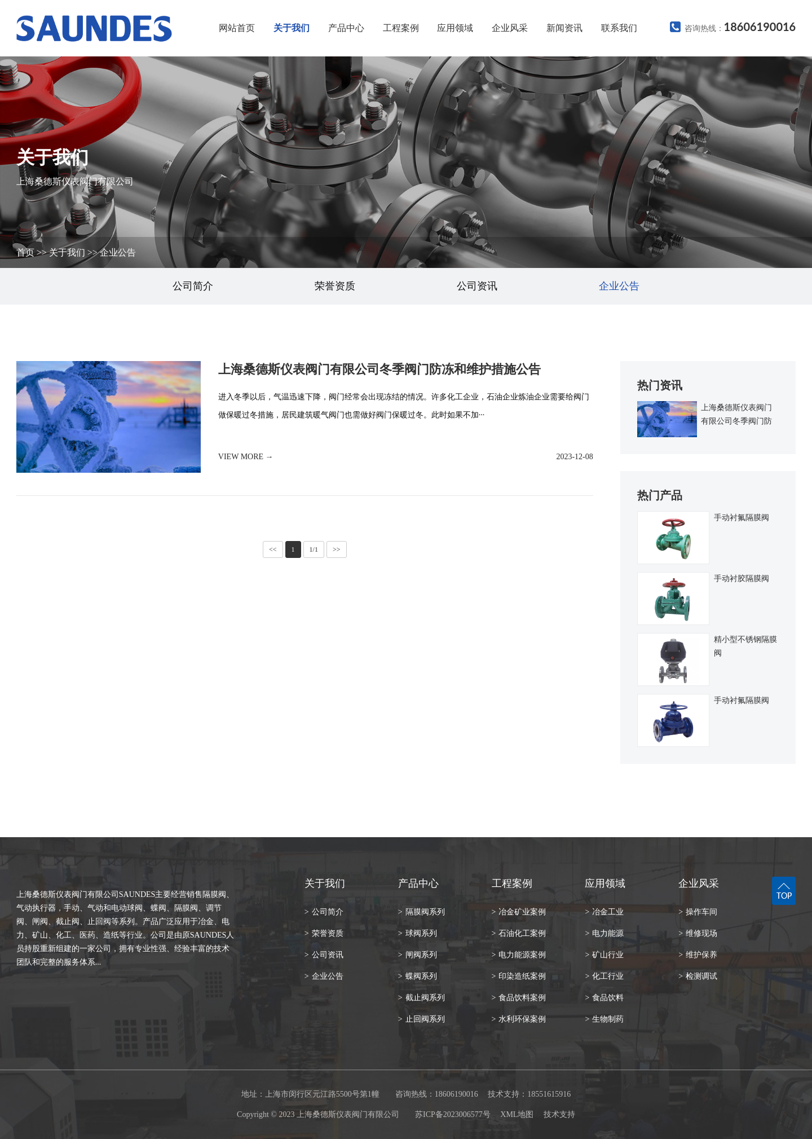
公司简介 (193, 286)
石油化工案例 (519, 933)
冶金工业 (604, 912)
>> (337, 549)
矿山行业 (604, 955)
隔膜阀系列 (421, 912)
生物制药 (604, 1019)
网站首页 (237, 28)
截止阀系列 (421, 997)
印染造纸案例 (519, 976)
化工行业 (604, 976)
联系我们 (619, 28)
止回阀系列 (421, 1019)
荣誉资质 (335, 286)
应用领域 (455, 28)
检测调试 (697, 976)
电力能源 (604, 933)
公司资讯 (477, 286)
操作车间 (697, 912)
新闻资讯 (564, 28)
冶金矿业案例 (519, 912)
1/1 (314, 549)
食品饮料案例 (519, 997)
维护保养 (697, 955)
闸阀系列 (417, 955)
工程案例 (401, 28)
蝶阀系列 (417, 976)
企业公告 (118, 252)
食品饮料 (604, 997)
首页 (25, 252)
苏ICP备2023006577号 (453, 1114)
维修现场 (697, 933)
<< (273, 549)
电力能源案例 (519, 955)
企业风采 (510, 28)
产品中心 (346, 28)
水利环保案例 (519, 1019)
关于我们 (291, 28)
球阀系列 (417, 933)
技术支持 (559, 1114)
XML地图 (516, 1114)
